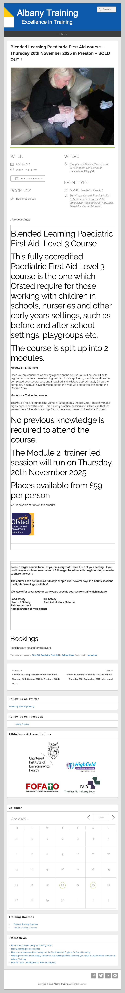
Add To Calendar (27, 178)
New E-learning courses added (25, 949)
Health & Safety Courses (25, 927)
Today (101, 817)
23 (62, 885)
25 (93, 885)
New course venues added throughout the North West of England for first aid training (50, 952)
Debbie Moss (68, 655)
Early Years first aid (81, 195)
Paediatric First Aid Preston (85, 206)
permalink (92, 655)
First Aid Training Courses (26, 924)
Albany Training (22, 724)
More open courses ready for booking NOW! (32, 945)
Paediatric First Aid (92, 190)
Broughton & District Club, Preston (89, 164)
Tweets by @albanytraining (21, 706)
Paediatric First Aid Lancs (98, 202)
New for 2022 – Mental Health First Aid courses (33, 962)
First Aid (74, 190)
